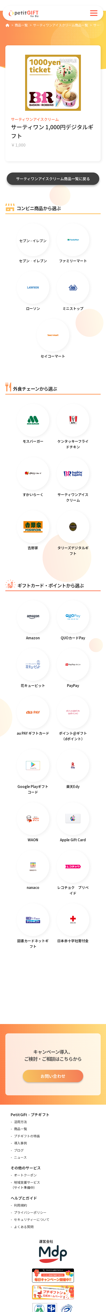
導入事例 (20, 1143)
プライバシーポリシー (30, 1212)
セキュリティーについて (32, 1219)
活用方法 (20, 1121)
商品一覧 (20, 1128)
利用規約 (20, 1205)
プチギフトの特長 (27, 1136)
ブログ (19, 1150)
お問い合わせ (53, 1076)
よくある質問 (23, 1226)
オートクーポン (25, 1175)
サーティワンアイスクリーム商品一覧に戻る (53, 178)
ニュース (20, 1157)
